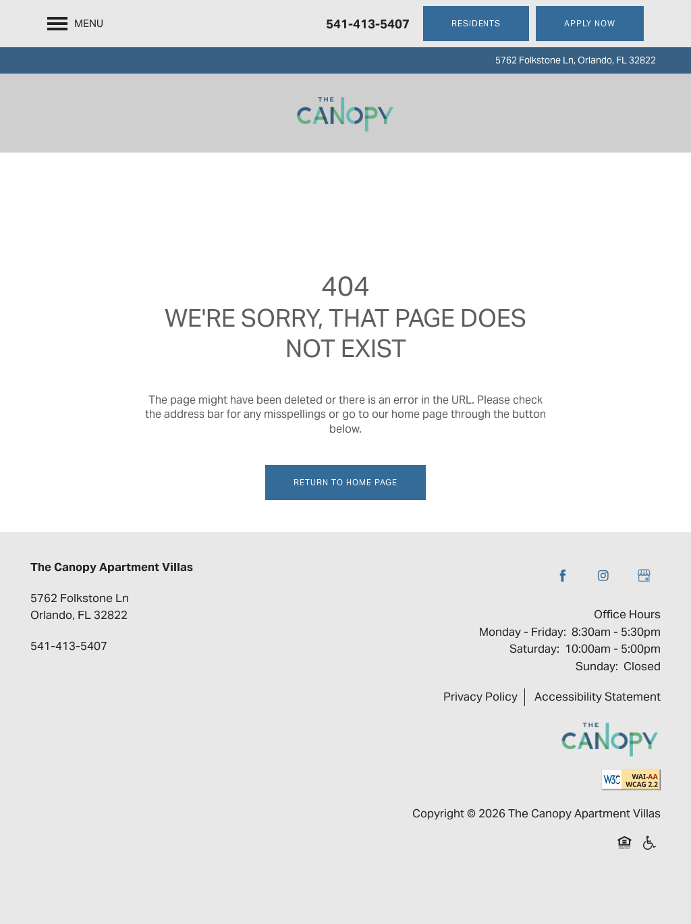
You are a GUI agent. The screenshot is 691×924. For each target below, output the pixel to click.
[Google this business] (644, 576)
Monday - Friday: (522, 631)
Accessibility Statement (597, 696)
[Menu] (75, 23)
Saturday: (534, 648)
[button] (476, 23)
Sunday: (597, 666)
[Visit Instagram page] (603, 576)
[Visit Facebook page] (563, 576)
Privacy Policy (480, 696)
